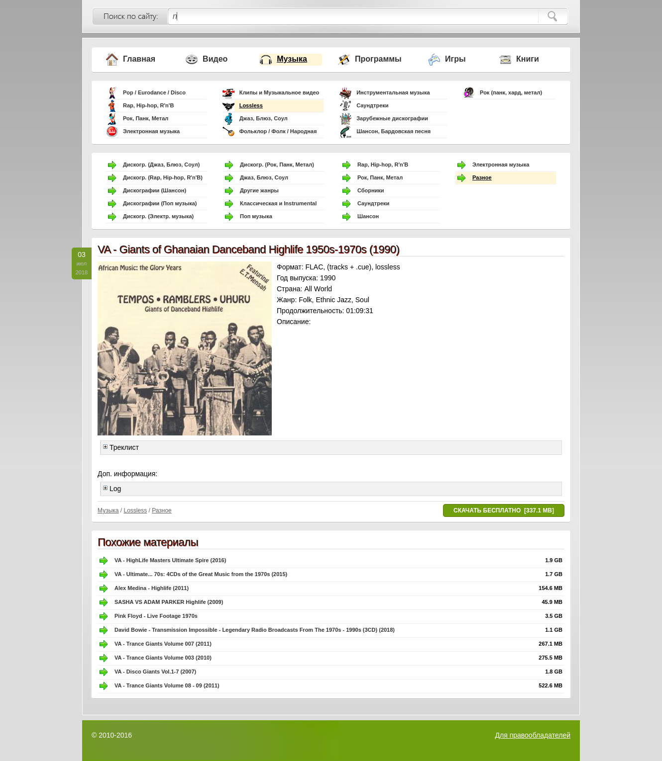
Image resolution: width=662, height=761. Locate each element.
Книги (527, 59)
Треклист (121, 447)
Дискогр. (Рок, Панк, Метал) (277, 165)
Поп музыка (256, 216)
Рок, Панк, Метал (145, 118)
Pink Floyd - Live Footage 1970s (156, 616)
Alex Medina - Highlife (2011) (151, 588)
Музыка (292, 59)
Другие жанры (259, 190)
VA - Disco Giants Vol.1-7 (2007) (155, 672)
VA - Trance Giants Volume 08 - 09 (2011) (167, 685)
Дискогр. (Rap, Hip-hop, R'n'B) (163, 177)
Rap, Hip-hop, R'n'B (148, 105)
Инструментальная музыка (393, 92)
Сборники (370, 190)
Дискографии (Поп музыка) (160, 203)
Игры (455, 59)
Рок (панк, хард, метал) (511, 92)
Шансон (368, 216)
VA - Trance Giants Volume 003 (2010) (163, 658)
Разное (481, 177)
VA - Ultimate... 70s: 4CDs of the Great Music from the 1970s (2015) (200, 574)
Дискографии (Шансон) (154, 190)
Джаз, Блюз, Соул (263, 118)
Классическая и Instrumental (278, 203)
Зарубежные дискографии (392, 118)
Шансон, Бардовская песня (393, 131)
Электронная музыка (151, 131)
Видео (215, 59)
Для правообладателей (532, 735)
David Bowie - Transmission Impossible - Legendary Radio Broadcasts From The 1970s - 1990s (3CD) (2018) (254, 630)
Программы (378, 59)
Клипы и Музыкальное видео (279, 92)
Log (112, 489)
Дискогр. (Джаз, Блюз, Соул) (161, 165)
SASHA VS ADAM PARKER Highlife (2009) (168, 602)
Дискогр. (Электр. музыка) (158, 216)
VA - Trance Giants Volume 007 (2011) (163, 644)
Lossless (251, 105)
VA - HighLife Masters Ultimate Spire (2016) (170, 560)
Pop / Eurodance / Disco (154, 92)
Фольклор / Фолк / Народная (278, 131)
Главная (139, 59)
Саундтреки (372, 105)
